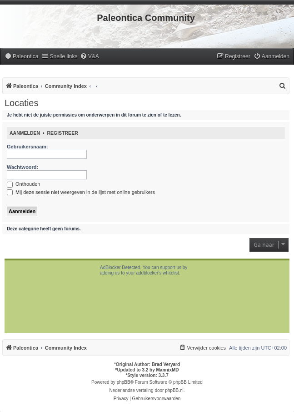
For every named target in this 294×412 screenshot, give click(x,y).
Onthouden (23, 184)
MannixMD (167, 369)
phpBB (123, 382)
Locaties (22, 103)
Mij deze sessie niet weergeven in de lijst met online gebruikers (81, 192)
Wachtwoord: (22, 167)
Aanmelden (25, 133)
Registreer (62, 133)
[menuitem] (21, 57)
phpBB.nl (174, 390)
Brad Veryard (166, 364)
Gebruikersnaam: (27, 146)
